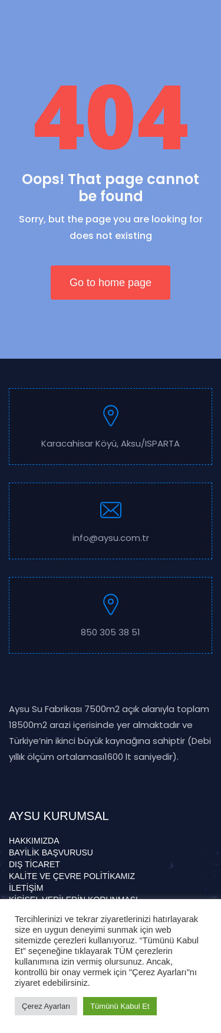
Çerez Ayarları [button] (46, 1006)
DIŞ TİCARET (34, 864)
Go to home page (110, 282)
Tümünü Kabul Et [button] (119, 1006)
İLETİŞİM (26, 888)
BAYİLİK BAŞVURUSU (51, 852)
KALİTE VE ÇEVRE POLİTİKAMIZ (72, 876)
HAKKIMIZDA (34, 840)
